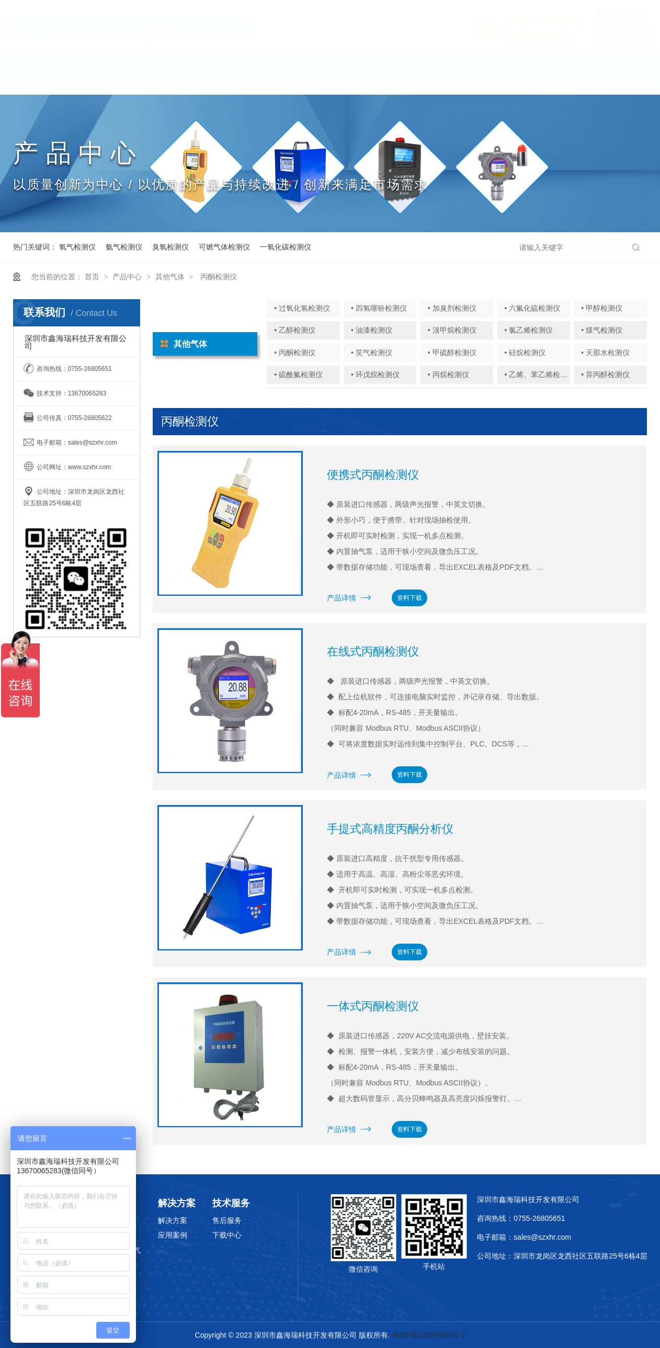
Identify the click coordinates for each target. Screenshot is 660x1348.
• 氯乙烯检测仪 (528, 330)
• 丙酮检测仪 (294, 352)
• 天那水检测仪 (605, 352)
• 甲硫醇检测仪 (452, 352)
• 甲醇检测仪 (601, 308)
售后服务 (196, 1220)
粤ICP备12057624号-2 (428, 1336)
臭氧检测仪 (170, 247)
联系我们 (418, 77)
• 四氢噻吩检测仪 (379, 308)
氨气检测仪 (124, 247)
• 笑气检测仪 (371, 352)
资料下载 (409, 598)
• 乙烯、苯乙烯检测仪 (539, 374)
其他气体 (170, 277)
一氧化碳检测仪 (285, 247)
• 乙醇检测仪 (294, 330)
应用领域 (231, 77)
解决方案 (293, 77)
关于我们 (106, 77)
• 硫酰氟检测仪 (298, 374)
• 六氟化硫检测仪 (532, 308)
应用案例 (141, 1235)
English (481, 77)
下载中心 (196, 1235)
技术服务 (356, 77)
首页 (43, 77)
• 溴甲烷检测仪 (452, 330)
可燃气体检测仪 (224, 247)
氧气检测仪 (77, 247)
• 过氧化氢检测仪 (302, 308)
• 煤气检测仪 (601, 330)
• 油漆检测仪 (371, 330)
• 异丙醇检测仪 (605, 374)
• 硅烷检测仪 (524, 352)
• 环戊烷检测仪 (375, 374)
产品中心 (168, 77)
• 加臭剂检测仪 (452, 308)
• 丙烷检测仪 (448, 374)
